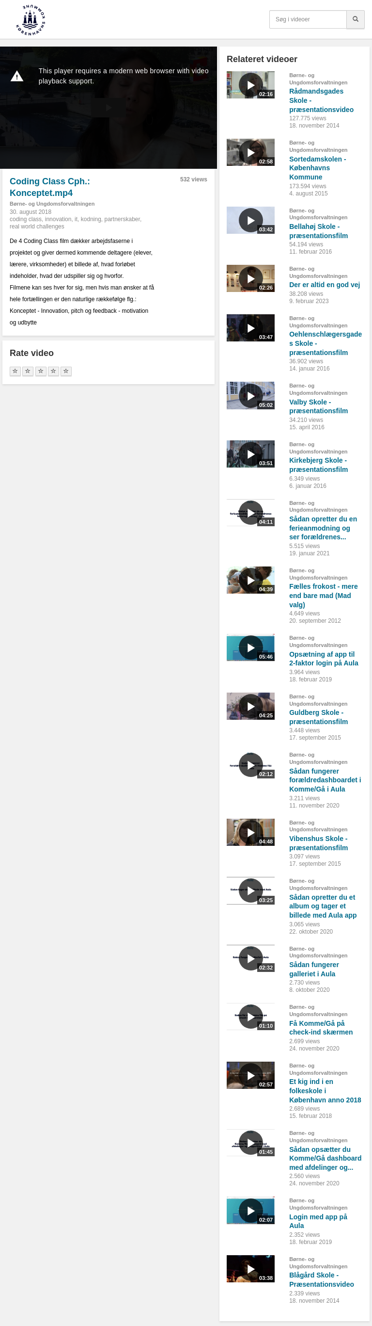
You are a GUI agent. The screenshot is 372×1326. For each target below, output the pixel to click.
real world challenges (37, 226)
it (76, 219)
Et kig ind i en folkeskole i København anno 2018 (325, 1090)
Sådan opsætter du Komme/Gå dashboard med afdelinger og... (325, 1158)
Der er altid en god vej (324, 285)
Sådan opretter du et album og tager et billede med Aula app (323, 906)
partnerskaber (122, 219)
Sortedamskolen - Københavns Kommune (317, 168)
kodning (91, 219)
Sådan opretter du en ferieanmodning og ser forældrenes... (323, 528)
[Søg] (355, 19)
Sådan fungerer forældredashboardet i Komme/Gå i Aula (325, 780)
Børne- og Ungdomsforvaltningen (52, 204)
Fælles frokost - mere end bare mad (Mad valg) (323, 595)
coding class (26, 219)
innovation (58, 219)
